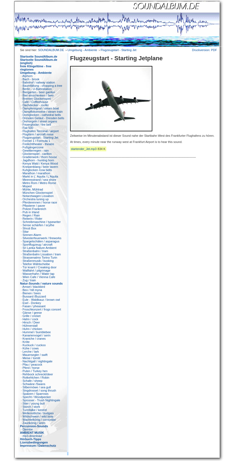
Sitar (25, 231)
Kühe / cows (30, 348)
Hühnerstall (30, 325)
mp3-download (32, 435)
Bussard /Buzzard (34, 296)
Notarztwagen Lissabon (38, 196)
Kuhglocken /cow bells (37, 170)
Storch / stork (31, 406)
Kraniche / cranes (34, 338)
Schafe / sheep (32, 380)
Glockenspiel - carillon (37, 153)
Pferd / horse (31, 367)
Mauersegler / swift (34, 354)
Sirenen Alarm (31, 234)
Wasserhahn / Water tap (38, 273)
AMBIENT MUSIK (32, 432)
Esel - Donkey (31, 303)
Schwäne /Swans (33, 384)
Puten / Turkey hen (34, 371)
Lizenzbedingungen (34, 442)
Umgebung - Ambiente (82, 50)
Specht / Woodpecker (36, 397)
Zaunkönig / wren (33, 423)
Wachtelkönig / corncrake (39, 419)
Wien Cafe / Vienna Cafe (38, 277)
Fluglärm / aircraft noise (38, 134)
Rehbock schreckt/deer (37, 374)
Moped (27, 186)
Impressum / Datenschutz (38, 445)
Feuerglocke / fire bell (36, 124)
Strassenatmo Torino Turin (39, 257)
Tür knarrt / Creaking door (39, 267)
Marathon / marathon (36, 173)
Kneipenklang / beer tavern (40, 166)
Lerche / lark (30, 351)
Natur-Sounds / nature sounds (41, 283)
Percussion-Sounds (34, 426)
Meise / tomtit (31, 358)
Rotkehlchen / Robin (35, 377)
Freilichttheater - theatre (38, 144)
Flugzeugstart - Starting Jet (118, 50)
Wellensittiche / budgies (38, 413)
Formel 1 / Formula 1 (36, 140)
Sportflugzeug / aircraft (37, 244)
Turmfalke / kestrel (34, 410)
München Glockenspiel (37, 192)
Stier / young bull (33, 403)
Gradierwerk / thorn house (39, 157)
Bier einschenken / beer (38, 95)
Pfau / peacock (32, 364)
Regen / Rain (31, 215)
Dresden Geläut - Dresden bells (43, 118)
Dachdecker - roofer (35, 105)
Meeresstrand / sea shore (39, 179)
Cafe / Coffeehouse (35, 101)
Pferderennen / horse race (39, 202)
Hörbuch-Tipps (30, 439)
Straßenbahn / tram (35, 251)
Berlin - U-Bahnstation (37, 89)
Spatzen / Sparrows (35, 393)
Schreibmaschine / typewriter (41, 221)
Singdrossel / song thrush (39, 390)
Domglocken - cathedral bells (41, 114)
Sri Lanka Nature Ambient (39, 247)
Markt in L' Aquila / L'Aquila (40, 176)
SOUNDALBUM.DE (51, 50)
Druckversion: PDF (204, 50)
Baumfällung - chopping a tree (42, 85)
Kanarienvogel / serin (36, 335)
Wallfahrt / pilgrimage (36, 270)
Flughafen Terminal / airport (40, 131)
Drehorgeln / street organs (39, 121)
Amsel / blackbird (33, 286)
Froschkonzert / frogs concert (41, 309)
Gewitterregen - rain (35, 150)
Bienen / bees (31, 293)
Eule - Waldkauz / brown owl (41, 299)
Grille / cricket (31, 316)
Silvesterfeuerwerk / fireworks (41, 238)
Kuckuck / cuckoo (34, 345)
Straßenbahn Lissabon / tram (41, 254)
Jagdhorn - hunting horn (38, 160)
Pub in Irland (30, 212)
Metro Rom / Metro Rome (39, 183)
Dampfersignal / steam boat (40, 108)
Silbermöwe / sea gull (36, 387)
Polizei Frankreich (34, 209)
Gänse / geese (32, 312)
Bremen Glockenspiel (36, 98)
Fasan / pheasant (33, 306)
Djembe (27, 429)
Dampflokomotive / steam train (42, 111)
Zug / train (29, 280)
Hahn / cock (30, 319)
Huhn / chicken (32, 328)
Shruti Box (29, 228)
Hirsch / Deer (31, 322)
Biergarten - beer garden (38, 92)
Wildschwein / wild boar (37, 416)
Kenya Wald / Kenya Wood (40, 163)
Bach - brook (30, 79)
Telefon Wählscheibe (36, 264)
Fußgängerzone (33, 147)
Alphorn (27, 76)
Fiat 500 (27, 127)
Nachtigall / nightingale (37, 361)
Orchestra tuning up (35, 199)
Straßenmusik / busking (38, 260)
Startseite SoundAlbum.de (38, 56)
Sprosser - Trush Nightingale (41, 400)
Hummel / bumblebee (36, 332)
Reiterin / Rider (32, 218)
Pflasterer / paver (33, 205)
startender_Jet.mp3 (84, 149)
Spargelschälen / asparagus (40, 241)
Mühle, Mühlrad (32, 189)
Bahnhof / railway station (38, 82)
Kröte (25, 341)
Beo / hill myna (32, 290)
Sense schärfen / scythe (38, 225)
